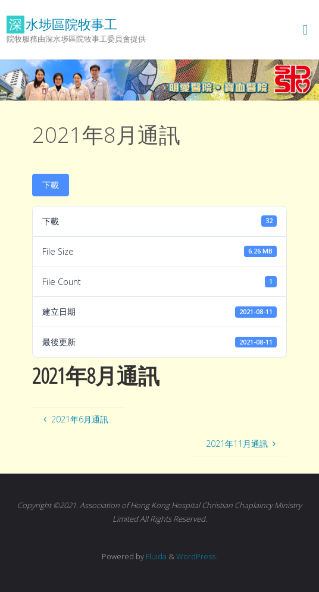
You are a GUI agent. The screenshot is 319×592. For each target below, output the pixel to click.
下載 (50, 184)
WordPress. (196, 556)
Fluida (155, 556)
